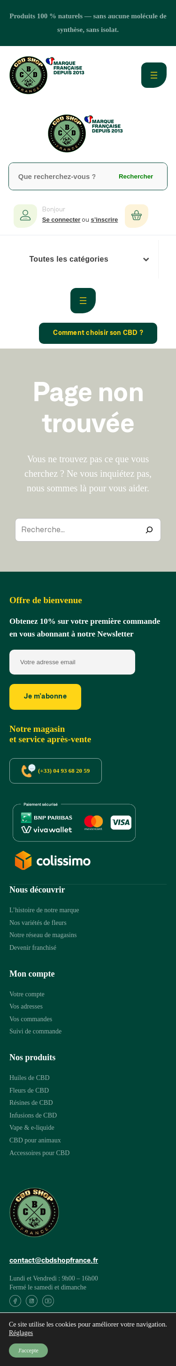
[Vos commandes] (30, 1019)
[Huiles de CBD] (29, 1078)
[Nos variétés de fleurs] (38, 923)
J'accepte (28, 1350)
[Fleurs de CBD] (29, 1091)
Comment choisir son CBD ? (98, 333)
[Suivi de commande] (35, 1031)
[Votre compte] (27, 994)
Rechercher (136, 176)
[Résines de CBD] (31, 1103)
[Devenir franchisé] (32, 948)
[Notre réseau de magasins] (43, 935)
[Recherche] (149, 529)
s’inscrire (104, 219)
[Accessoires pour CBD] (39, 1153)
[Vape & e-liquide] (31, 1128)
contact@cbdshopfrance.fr (53, 1260)
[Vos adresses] (26, 1007)
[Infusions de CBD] (33, 1116)
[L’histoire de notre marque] (44, 910)
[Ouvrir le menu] (154, 75)
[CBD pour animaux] (35, 1140)
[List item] (15, 1303)
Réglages (21, 1332)
